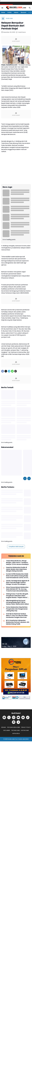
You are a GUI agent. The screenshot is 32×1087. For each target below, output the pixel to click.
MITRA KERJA (16, 733)
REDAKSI (3, 727)
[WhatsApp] (12, 371)
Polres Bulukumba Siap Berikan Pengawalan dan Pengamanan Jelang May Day (17, 609)
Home (3, 12)
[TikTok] (27, 717)
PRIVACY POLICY (26, 727)
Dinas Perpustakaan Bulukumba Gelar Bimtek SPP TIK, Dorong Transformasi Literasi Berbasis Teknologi (17, 589)
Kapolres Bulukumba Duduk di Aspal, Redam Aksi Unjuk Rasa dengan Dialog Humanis (16, 569)
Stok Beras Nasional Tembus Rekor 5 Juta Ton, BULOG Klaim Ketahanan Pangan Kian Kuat (16, 615)
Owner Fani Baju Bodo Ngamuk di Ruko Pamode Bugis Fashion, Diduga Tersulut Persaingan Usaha (17, 582)
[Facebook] (2, 371)
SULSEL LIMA (11, 739)
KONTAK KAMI (25, 730)
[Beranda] (3, 18)
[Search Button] (29, 8)
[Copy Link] (15, 371)
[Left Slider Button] (25, 478)
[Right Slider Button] (30, 12)
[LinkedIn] (13, 722)
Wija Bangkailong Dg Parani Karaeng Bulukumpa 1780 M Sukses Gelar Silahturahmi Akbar (17, 602)
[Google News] (23, 717)
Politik (9, 12)
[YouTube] (18, 717)
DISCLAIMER (6, 730)
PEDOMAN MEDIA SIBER (13, 727)
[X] (6, 371)
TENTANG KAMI (15, 730)
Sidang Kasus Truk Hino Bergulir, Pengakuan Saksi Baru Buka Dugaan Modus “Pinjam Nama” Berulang (17, 595)
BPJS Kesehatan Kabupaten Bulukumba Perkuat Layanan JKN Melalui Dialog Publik (17, 622)
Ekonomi (23, 12)
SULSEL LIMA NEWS (23, 739)
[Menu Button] (2, 8)
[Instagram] (13, 717)
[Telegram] (9, 371)
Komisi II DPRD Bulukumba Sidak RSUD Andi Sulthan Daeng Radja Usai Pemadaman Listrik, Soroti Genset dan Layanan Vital (17, 575)
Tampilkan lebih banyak (16, 546)
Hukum (16, 12)
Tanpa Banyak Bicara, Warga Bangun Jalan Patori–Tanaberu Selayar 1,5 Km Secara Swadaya (17, 562)
